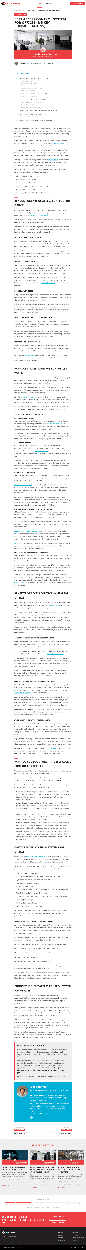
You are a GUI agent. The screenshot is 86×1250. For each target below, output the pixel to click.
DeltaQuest (56, 1207)
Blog (39, 3)
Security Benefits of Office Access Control (32, 105)
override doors (29, 355)
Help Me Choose (63, 1240)
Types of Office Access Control (29, 96)
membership (76, 1184)
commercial (33, 68)
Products (61, 1235)
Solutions (61, 1238)
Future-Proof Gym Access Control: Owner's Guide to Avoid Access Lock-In (42, 1169)
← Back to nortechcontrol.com (10, 1236)
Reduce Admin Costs (27, 86)
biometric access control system (36, 1207)
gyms (41, 1184)
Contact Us (76, 1235)
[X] (79, 1247)
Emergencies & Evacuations (28, 90)
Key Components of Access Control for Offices (33, 78)
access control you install (39, 215)
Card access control (42, 451)
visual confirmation (21, 583)
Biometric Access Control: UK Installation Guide (14, 1168)
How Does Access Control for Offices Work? (33, 94)
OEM (46, 1184)
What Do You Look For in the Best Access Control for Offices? (38, 110)
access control (18, 68)
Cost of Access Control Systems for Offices (32, 114)
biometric (5, 1182)
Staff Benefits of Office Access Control (31, 107)
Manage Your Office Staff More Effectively (32, 88)
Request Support (58, 1223)
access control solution (29, 397)
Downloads (76, 1240)
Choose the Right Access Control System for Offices (35, 120)
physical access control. (55, 654)
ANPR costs (18, 543)
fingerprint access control (73, 1204)
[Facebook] (82, 1247)
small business (55, 605)
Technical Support (78, 1238)
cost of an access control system (37, 857)
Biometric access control (23, 485)
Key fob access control (55, 424)
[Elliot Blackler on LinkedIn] (31, 1117)
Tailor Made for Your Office (28, 81)
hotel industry (58, 143)
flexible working (52, 748)
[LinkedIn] (75, 1247)
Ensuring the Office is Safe (28, 83)
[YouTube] (71, 1247)
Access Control (22, 10)
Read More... (6, 1185)
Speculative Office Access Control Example (33, 117)
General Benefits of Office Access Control (32, 102)
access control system (22, 693)
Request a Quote (57, 1217)
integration (22, 1182)
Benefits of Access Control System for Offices (33, 100)
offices (26, 68)
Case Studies (48, 3)
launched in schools (48, 283)
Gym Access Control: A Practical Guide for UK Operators (69, 1169)
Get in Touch (77, 3)
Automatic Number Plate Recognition (27, 531)
